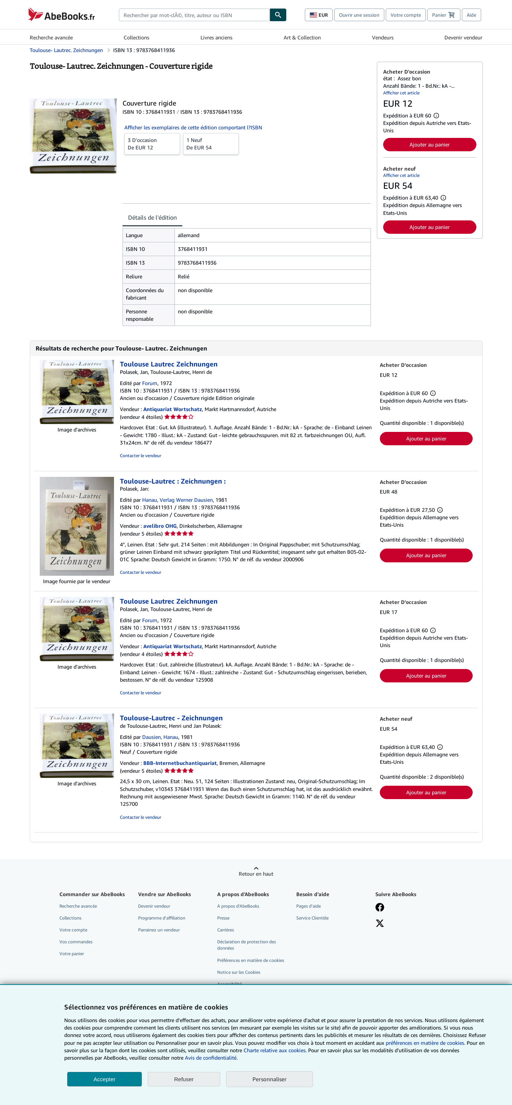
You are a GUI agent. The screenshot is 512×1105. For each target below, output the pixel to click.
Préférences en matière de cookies (250, 960)
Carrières (225, 930)
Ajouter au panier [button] (430, 144)
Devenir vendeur (463, 37)
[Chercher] (278, 15)
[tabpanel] (247, 277)
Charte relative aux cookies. (276, 1050)
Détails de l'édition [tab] (152, 217)
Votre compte (406, 15)
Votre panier (71, 953)
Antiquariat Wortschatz (172, 409)
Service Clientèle (312, 918)
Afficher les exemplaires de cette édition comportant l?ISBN (193, 127)
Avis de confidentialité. (211, 1057)
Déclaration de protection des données (246, 945)
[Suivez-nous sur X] (379, 924)
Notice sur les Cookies (238, 972)
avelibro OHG (160, 526)
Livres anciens (216, 37)
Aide (471, 15)
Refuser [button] (184, 1079)
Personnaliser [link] (269, 1079)
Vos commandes (75, 941)
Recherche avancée (51, 37)
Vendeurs (383, 37)
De (152, 143)
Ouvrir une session (359, 15)
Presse (223, 918)
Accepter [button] (104, 1079)
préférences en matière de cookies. (425, 1043)
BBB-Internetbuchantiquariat (180, 763)
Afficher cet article (401, 93)
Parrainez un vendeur (159, 930)
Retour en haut (256, 873)
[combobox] (194, 15)
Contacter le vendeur (140, 455)
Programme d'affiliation (161, 918)
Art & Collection (302, 37)
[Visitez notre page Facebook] (379, 908)
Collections (136, 37)
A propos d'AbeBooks (238, 906)
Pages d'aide (308, 906)
